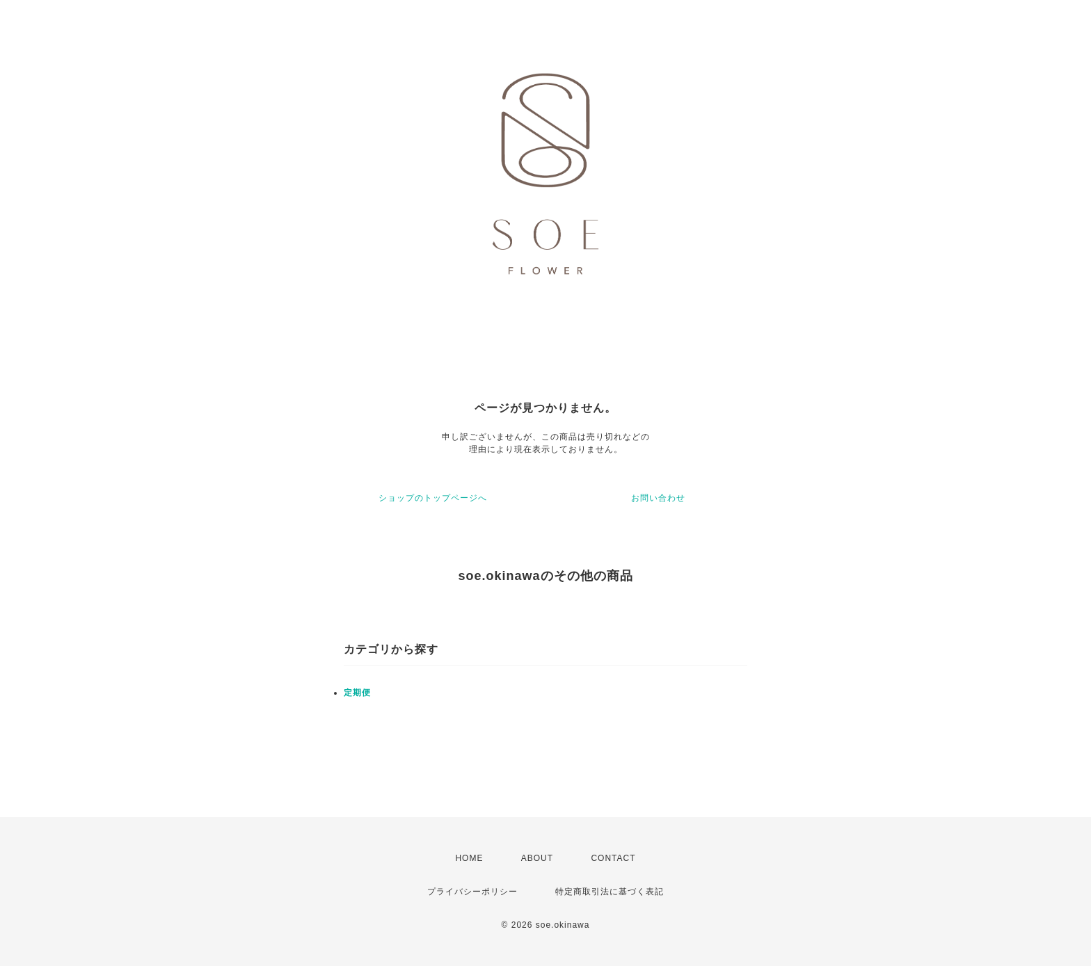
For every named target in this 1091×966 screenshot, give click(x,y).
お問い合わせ (658, 498)
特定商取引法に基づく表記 (609, 891)
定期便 (357, 693)
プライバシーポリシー (472, 891)
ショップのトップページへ (433, 498)
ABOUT (537, 858)
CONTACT (613, 858)
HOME (469, 858)
